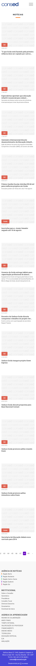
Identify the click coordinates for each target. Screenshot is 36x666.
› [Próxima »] (32, 553)
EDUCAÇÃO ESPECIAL (9, 636)
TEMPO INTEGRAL (7, 623)
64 (8, 553)
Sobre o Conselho (7, 593)
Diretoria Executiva (7, 604)
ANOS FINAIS (6, 620)
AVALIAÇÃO (5, 641)
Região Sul (6, 584)
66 (16, 553)
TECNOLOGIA (6, 633)
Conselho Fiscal (6, 601)
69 (28, 553)
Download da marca (8, 609)
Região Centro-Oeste (10, 579)
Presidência (5, 598)
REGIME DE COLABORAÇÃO (10, 618)
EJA (2, 639)
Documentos (5, 606)
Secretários (5, 596)
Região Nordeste (8, 576)
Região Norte (7, 574)
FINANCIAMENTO (7, 628)
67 (20, 553)
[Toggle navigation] (31, 4)
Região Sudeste (8, 582)
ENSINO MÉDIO (6, 631)
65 (12, 553)
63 (4, 553)
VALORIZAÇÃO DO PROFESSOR (12, 626)
